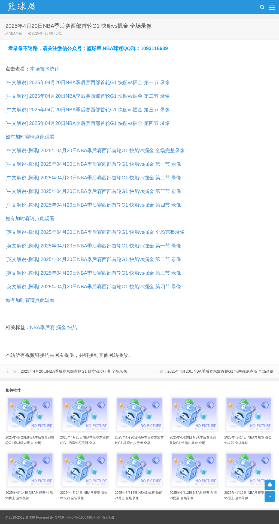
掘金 (61, 327)
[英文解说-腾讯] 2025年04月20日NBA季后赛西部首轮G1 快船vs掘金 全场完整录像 (95, 232)
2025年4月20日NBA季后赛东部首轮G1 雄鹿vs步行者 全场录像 (74, 371)
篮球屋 (59, 517)
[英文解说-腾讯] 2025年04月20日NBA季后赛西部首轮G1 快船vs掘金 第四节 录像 (93, 286)
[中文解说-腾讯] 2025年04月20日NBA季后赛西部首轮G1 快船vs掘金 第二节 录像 (93, 177)
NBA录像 (15, 33)
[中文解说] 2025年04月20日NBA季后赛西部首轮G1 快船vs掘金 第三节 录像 (87, 109)
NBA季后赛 (42, 327)
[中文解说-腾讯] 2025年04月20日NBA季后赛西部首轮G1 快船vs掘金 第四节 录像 (93, 205)
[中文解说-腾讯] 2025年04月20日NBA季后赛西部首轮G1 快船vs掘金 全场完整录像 (95, 150)
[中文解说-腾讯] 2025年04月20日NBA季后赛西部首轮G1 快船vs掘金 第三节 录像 (93, 191)
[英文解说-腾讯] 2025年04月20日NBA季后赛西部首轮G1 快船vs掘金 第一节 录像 (93, 246)
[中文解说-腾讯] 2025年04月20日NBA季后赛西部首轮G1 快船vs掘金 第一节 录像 (93, 164)
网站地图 (107, 517)
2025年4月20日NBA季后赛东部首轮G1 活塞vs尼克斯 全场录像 (220, 371)
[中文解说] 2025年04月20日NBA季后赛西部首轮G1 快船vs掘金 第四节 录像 (87, 123)
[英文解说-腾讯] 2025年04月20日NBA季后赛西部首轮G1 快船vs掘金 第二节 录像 (93, 259)
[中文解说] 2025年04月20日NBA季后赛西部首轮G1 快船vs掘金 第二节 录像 (87, 96)
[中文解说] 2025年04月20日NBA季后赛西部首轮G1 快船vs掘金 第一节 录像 (87, 82)
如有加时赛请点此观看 (29, 137)
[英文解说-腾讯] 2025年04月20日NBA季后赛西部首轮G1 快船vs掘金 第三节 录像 (93, 273)
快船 (72, 327)
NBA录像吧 (27, 7)
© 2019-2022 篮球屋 (20, 517)
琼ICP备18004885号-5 (83, 517)
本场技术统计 (44, 69)
